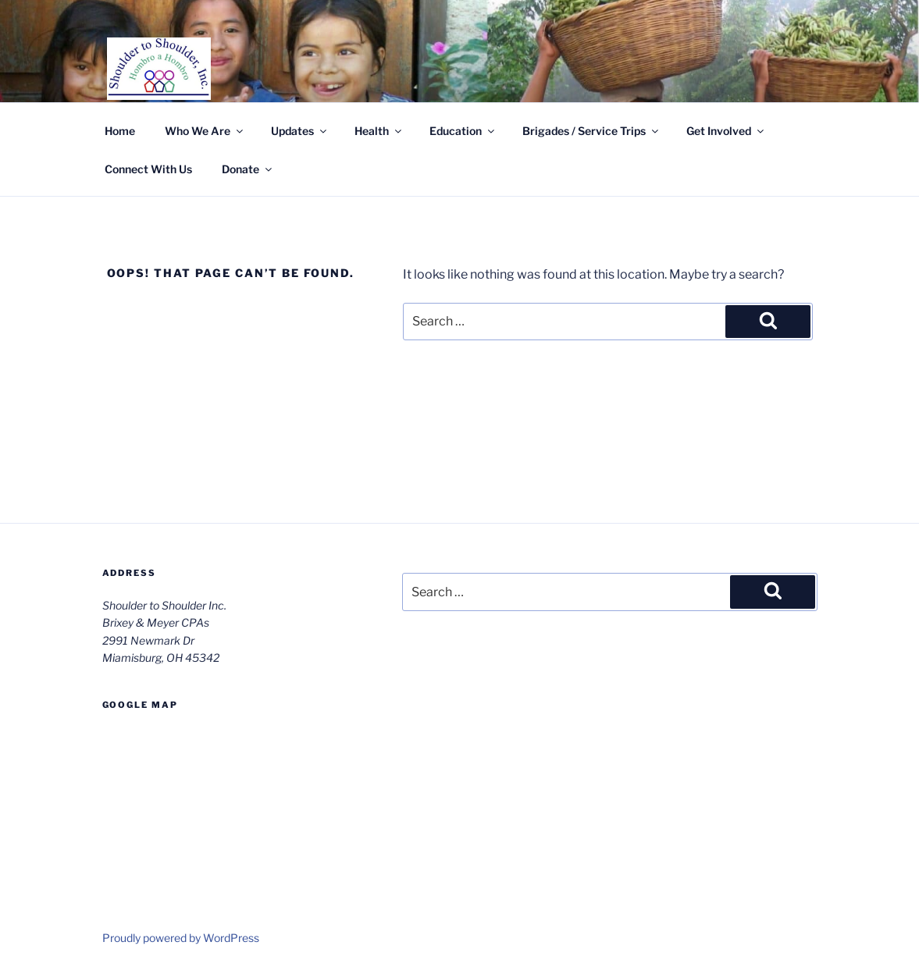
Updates (300, 130)
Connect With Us (148, 169)
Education (463, 130)
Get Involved (726, 130)
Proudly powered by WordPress (180, 937)
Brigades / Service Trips (591, 130)
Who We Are (205, 130)
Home (120, 130)
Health (379, 130)
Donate (248, 169)
